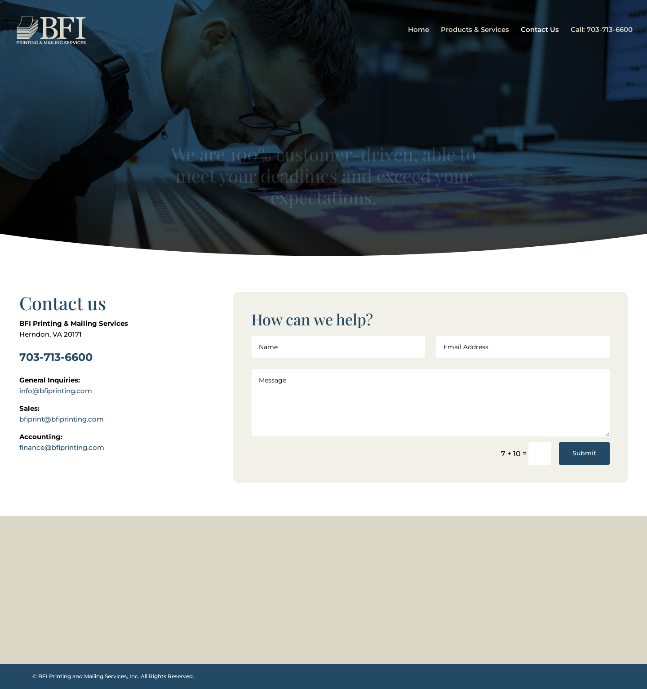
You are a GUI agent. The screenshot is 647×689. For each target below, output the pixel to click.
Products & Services (475, 30)
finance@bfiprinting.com (61, 447)
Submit (584, 453)
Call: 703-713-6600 (602, 30)
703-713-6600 (56, 357)
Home (418, 30)
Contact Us (540, 30)
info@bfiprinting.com (55, 391)
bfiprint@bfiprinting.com (61, 419)
